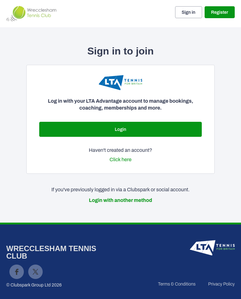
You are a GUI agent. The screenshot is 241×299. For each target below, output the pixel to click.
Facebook (16, 272)
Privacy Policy (221, 284)
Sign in (188, 12)
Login (120, 129)
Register (219, 12)
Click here (120, 159)
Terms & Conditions (176, 284)
